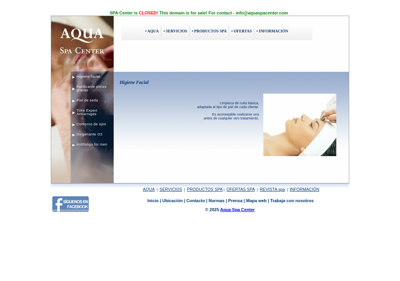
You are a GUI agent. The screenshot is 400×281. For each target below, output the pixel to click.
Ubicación (172, 200)
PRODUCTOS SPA (205, 189)
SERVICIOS (170, 189)
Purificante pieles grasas (92, 88)
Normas (217, 200)
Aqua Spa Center (237, 209)
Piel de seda (87, 100)
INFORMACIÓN (305, 189)
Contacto (195, 200)
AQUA (149, 189)
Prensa (235, 200)
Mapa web (256, 200)
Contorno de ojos (91, 124)
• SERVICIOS (175, 31)
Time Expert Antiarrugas (87, 112)
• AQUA (152, 31)
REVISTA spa (272, 189)
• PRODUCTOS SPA (209, 31)
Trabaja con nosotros (292, 200)
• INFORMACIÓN (272, 31)
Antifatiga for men (92, 144)
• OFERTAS (241, 31)
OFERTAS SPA (241, 189)
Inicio (153, 200)
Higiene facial (88, 76)
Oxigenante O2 (89, 134)
